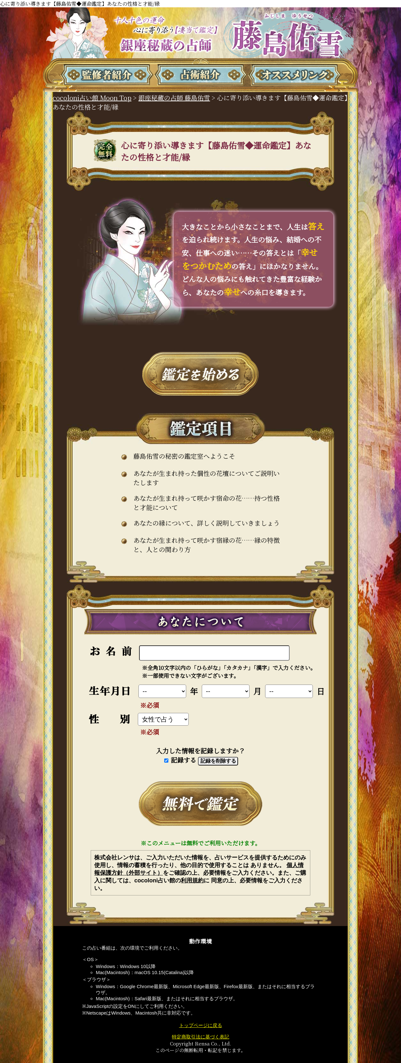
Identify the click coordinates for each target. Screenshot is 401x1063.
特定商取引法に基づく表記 (200, 1036)
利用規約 (192, 880)
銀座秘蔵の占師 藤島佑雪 (174, 97)
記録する (180, 760)
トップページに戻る (200, 1025)
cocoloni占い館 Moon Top (92, 97)
